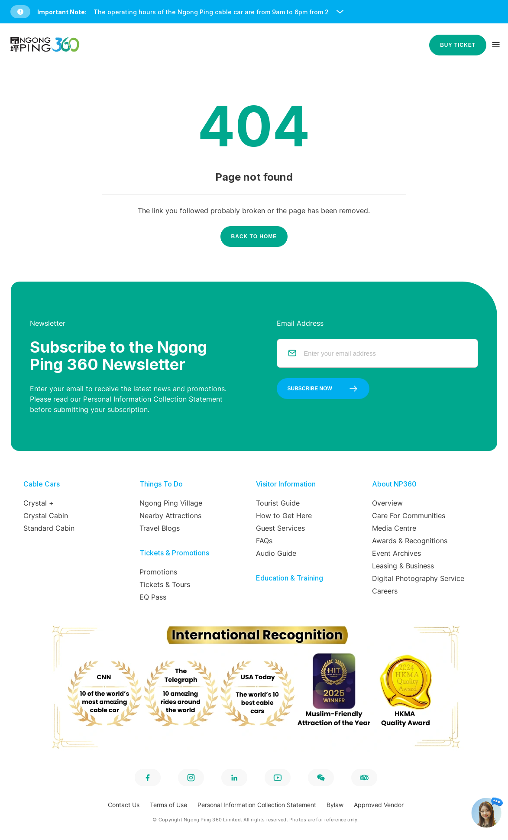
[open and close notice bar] (340, 11)
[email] (385, 353)
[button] (255, 11)
